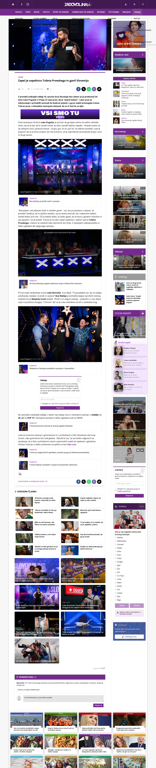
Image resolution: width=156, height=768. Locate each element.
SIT (46, 481)
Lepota (46, 12)
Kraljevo (127, 12)
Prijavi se (60, 408)
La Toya (120, 575)
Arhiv (142, 506)
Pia (118, 589)
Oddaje (137, 12)
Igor (119, 565)
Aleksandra (121, 541)
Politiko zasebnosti (72, 403)
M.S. (22, 89)
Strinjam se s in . (60, 403)
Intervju (101, 12)
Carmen (120, 544)
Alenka (120, 537)
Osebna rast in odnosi (83, 12)
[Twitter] (83, 89)
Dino (119, 551)
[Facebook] (21, 4)
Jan (118, 569)
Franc (119, 558)
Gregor (120, 562)
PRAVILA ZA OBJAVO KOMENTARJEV (29, 690)
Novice (18, 12)
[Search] (143, 4)
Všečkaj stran (129, 636)
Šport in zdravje (61, 12)
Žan (118, 596)
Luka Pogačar (23, 481)
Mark (119, 582)
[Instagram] (27, 4)
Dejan (119, 548)
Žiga (119, 600)
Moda (36, 12)
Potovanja (114, 12)
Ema (119, 555)
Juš (118, 572)
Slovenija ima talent (37, 481)
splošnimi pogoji (57, 403)
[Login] (125, 4)
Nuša (119, 586)
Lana (119, 579)
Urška (119, 593)
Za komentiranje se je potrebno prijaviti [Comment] (63, 698)
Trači (27, 12)
